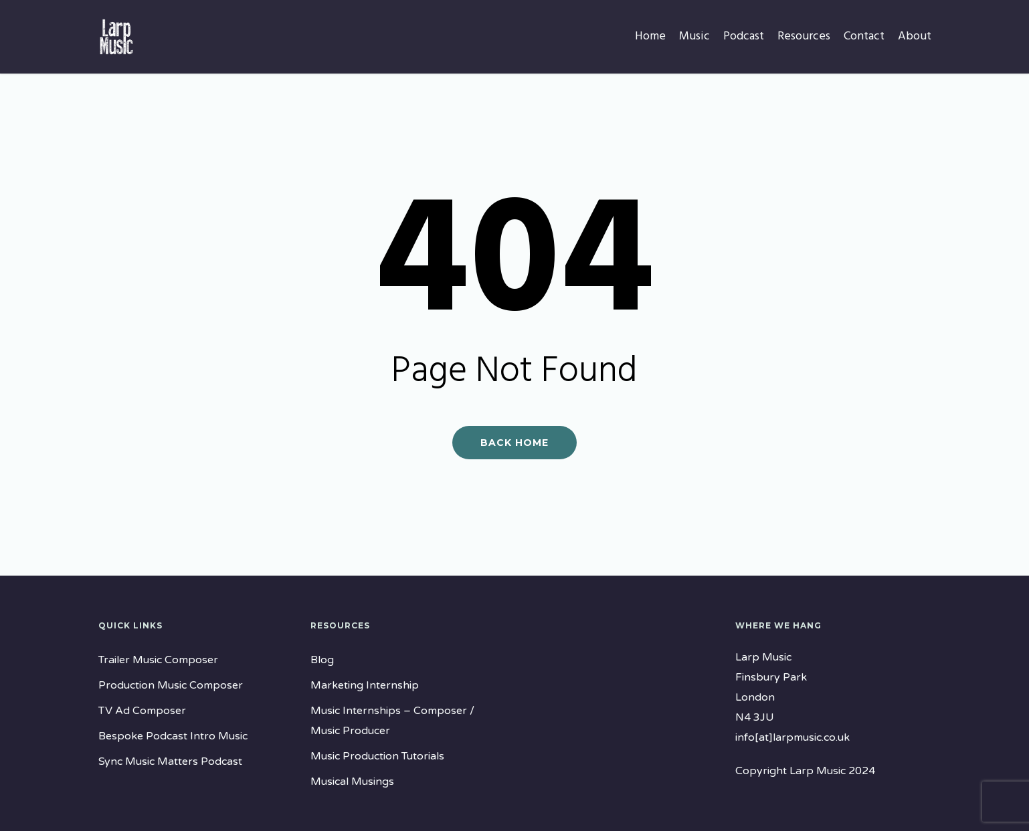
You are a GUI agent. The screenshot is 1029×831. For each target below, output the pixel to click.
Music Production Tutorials (377, 756)
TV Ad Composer (142, 710)
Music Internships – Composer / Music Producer (392, 720)
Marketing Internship (364, 685)
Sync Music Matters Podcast (170, 761)
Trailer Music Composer (158, 660)
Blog (322, 660)
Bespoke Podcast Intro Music (173, 736)
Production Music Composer (170, 685)
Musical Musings (352, 781)
